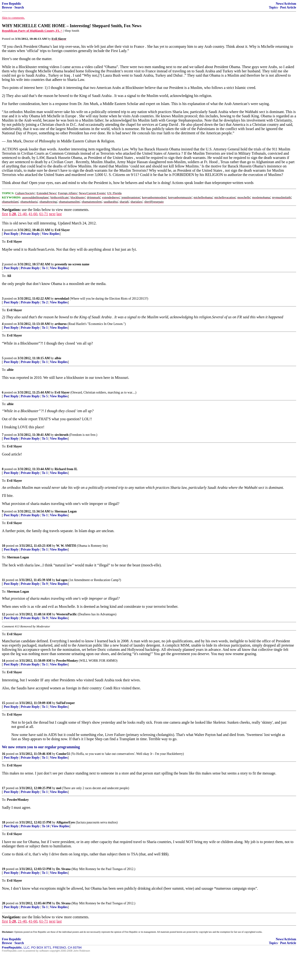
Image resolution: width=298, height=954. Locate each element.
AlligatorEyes (65, 822)
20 (3, 903)
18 (3, 822)
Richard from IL (66, 469)
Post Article (288, 7)
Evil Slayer (62, 230)
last (59, 214)
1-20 (12, 214)
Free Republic (11, 3)
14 (3, 660)
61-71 (43, 214)
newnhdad (62, 298)
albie (58, 358)
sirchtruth (62, 435)
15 (3, 703)
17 (3, 788)
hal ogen (62, 580)
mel (58, 788)
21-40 (22, 214)
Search (19, 7)
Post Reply (11, 234)
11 (3, 580)
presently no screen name (72, 264)
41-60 (32, 214)
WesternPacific (66, 614)
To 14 (45, 826)
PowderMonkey (67, 660)
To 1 (45, 268)
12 (3, 614)
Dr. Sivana (63, 869)
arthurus (61, 324)
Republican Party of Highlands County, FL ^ (32, 30)
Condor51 (63, 754)
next (52, 214)
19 (3, 869)
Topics (273, 7)
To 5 (45, 396)
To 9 (45, 584)
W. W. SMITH (66, 545)
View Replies (51, 234)
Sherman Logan (66, 511)
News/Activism (286, 3)
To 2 (45, 302)
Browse (7, 7)
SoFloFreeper (65, 703)
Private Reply (30, 234)
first (5, 214)
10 (3, 545)
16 (3, 754)
